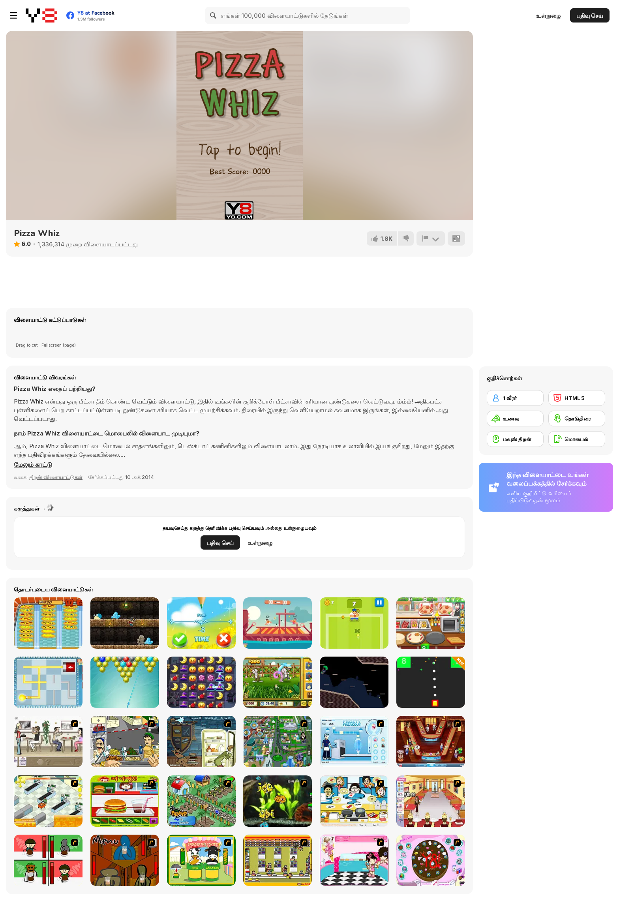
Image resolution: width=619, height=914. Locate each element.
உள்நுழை (548, 15)
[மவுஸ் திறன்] (515, 439)
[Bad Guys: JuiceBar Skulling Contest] (124, 860)
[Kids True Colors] (201, 623)
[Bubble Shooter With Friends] (124, 682)
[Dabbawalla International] (277, 741)
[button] (33, 464)
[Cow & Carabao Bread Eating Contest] (201, 860)
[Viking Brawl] (277, 623)
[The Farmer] (201, 801)
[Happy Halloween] (201, 682)
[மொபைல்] (576, 439)
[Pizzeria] (430, 623)
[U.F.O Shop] (277, 860)
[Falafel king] (124, 741)
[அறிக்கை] (430, 238)
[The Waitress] (48, 741)
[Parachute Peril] (354, 682)
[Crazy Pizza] (48, 623)
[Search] (213, 15)
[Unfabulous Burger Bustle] (430, 801)
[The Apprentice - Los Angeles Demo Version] (430, 741)
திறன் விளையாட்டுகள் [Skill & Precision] (56, 477)
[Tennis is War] (354, 623)
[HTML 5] (576, 398)
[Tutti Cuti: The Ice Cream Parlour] (354, 860)
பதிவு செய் (589, 15)
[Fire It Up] (430, 682)
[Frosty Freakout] (354, 741)
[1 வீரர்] (515, 398)
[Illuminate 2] (48, 682)
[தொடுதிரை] (576, 418)
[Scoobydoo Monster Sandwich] (201, 741)
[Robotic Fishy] (277, 801)
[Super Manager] (48, 801)
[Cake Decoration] (430, 860)
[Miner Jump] (124, 623)
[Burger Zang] (124, 801)
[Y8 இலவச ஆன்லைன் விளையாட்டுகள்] (41, 15)
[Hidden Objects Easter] (277, 682)
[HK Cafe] (354, 801)
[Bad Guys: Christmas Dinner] (48, 860)
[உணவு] (515, 418)
